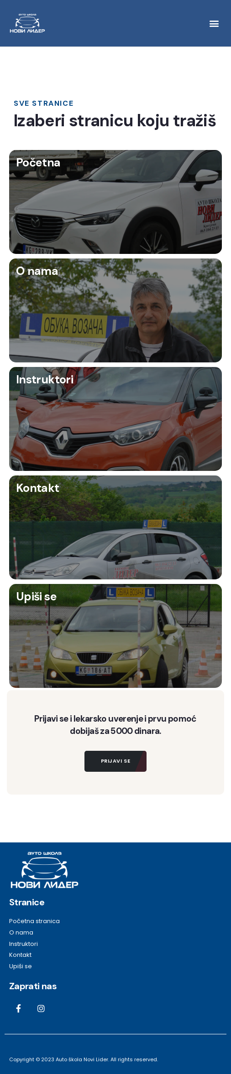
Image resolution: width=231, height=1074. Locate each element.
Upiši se (36, 596)
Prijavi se (116, 760)
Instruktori (44, 379)
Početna (38, 162)
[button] (214, 23)
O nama (37, 271)
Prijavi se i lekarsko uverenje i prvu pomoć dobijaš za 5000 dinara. (115, 725)
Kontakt (37, 488)
